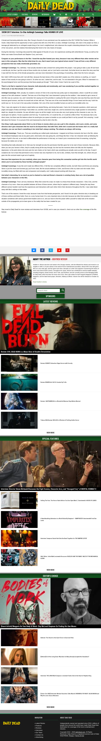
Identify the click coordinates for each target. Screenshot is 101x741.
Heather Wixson (18, 35)
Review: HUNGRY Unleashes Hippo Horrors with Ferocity (56, 363)
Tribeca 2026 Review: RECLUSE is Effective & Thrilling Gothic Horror (60, 420)
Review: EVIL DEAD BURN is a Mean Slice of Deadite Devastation (25, 352)
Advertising (39, 737)
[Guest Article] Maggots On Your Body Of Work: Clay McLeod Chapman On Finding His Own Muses (38, 626)
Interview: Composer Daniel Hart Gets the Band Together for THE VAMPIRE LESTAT (64, 538)
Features (25, 14)
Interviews (45, 14)
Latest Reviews (50, 301)
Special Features (50, 438)
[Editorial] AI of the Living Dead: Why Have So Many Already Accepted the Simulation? (65, 656)
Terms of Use (79, 736)
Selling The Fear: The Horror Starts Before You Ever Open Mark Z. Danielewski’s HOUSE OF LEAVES (68, 500)
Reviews (35, 14)
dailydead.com (80, 732)
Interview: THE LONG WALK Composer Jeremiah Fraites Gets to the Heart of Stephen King (66, 675)
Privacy (71, 736)
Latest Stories (12, 14)
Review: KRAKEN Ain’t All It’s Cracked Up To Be (54, 382)
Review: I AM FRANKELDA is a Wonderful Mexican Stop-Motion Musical (60, 401)
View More (50, 432)
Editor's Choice (50, 575)
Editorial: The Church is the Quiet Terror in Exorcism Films (57, 637)
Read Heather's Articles (40, 282)
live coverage (84, 209)
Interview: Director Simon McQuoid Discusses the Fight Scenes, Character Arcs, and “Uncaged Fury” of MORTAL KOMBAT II (48, 489)
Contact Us (39, 735)
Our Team (39, 732)
